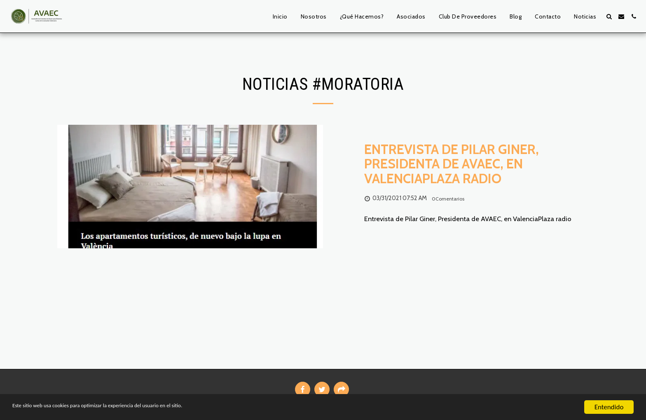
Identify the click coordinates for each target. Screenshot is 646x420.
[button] (609, 16)
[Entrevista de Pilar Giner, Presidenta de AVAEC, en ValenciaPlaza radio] (476, 164)
